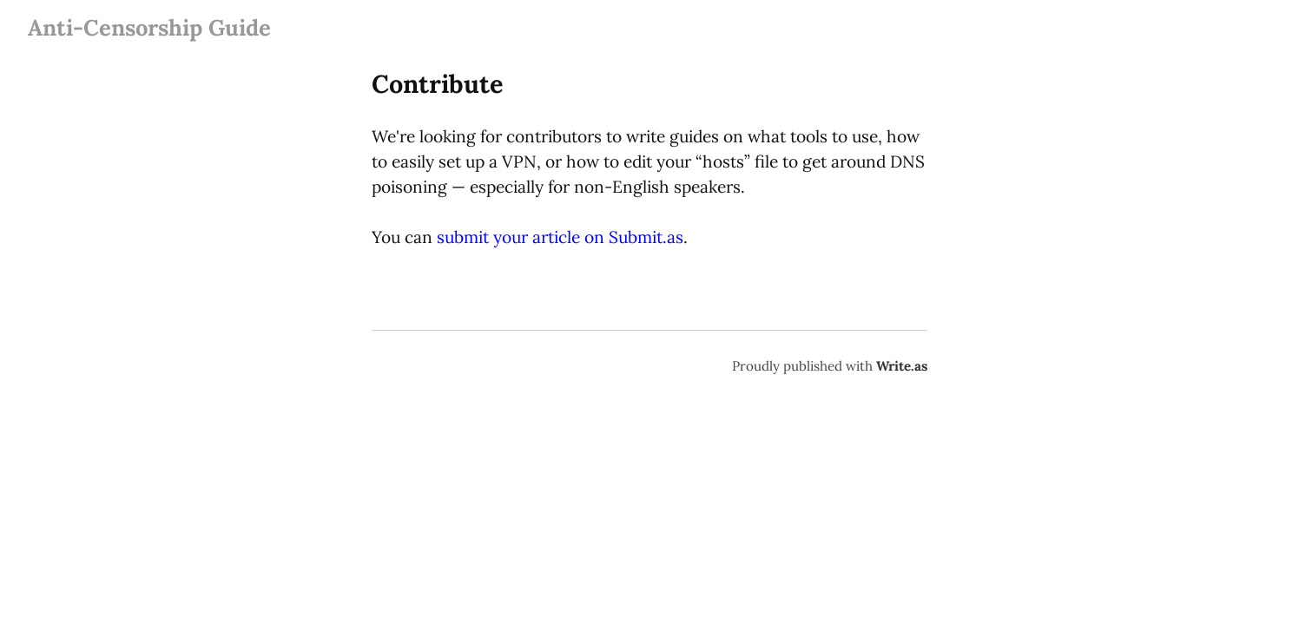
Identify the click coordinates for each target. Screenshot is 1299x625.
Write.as (901, 366)
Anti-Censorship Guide (149, 27)
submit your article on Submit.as (560, 237)
